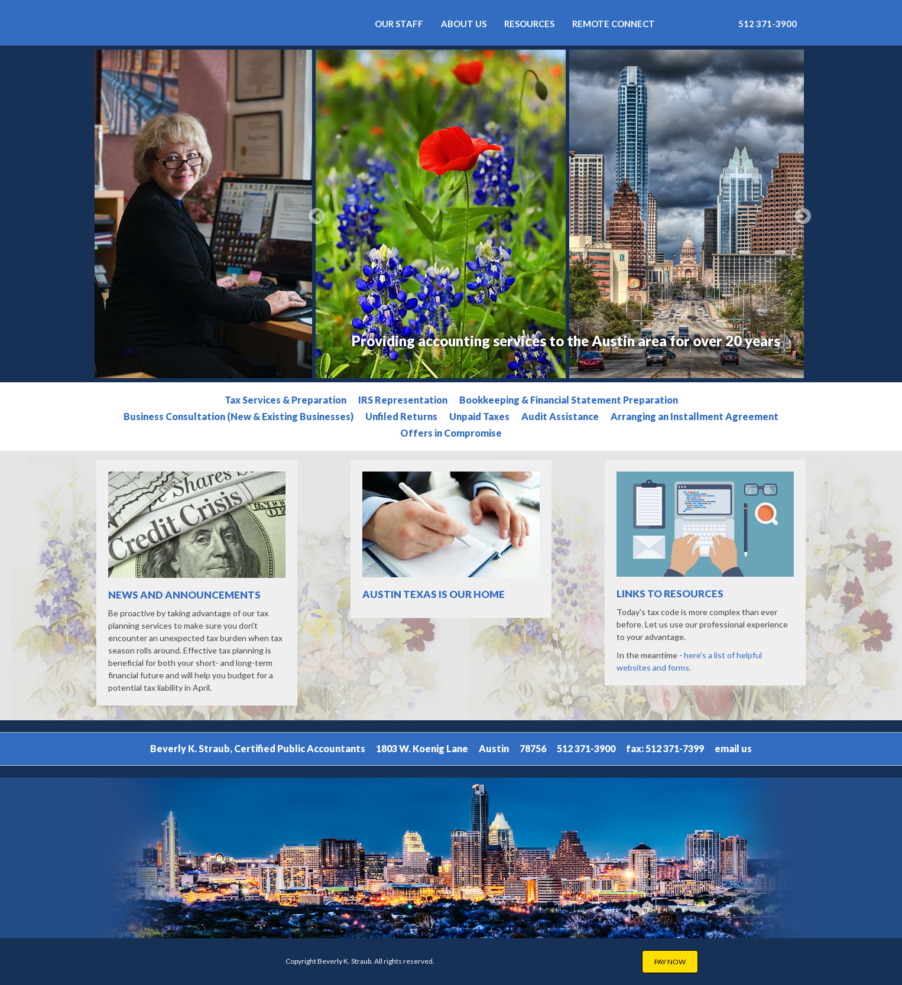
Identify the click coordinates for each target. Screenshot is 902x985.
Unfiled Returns (401, 416)
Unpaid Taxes (479, 416)
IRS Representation (402, 399)
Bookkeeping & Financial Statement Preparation (568, 399)
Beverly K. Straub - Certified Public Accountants (214, 22)
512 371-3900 (767, 23)
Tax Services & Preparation (285, 399)
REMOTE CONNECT (613, 23)
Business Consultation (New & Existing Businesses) (238, 416)
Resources (529, 23)
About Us (463, 23)
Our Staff (399, 23)
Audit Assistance (560, 416)
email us (733, 748)
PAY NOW (670, 961)
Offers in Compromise (451, 432)
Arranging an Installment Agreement (694, 416)
